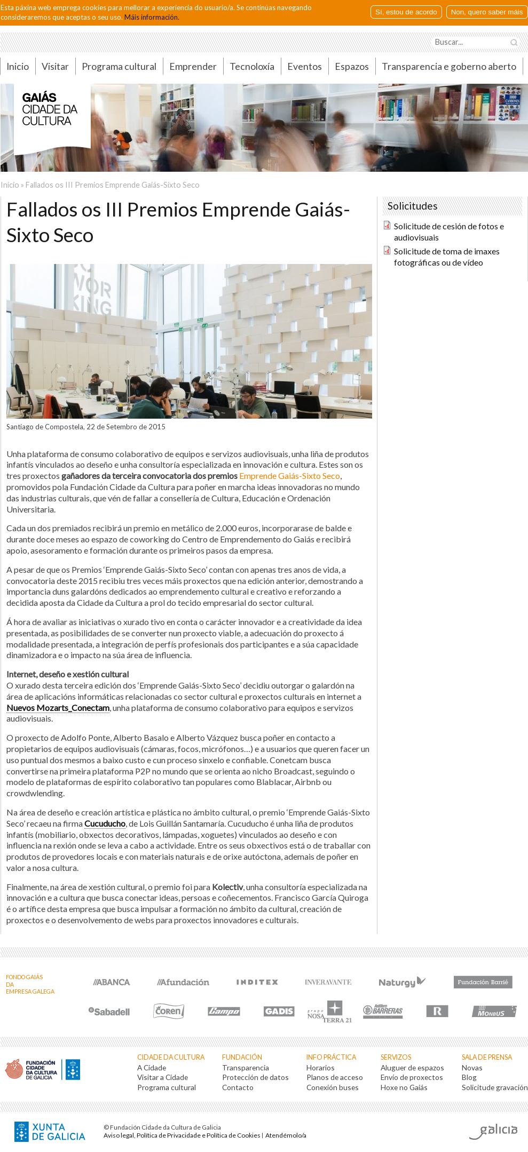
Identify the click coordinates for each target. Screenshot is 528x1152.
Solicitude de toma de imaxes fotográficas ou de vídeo (447, 256)
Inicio (10, 184)
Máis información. (151, 17)
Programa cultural (119, 66)
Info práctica (331, 1057)
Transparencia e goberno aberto (449, 66)
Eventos (304, 66)
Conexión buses (332, 1087)
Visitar (55, 66)
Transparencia (245, 1067)
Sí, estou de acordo (406, 12)
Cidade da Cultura (170, 1057)
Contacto (238, 1087)
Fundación (242, 1057)
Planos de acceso (334, 1077)
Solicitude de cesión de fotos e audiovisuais (449, 231)
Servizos (396, 1057)
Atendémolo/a (285, 1135)
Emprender (193, 66)
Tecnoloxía (252, 66)
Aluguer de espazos (412, 1067)
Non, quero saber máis (487, 12)
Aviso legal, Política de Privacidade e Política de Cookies (182, 1135)
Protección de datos (255, 1077)
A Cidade (151, 1067)
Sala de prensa (487, 1057)
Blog (469, 1077)
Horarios (320, 1067)
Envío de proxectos (412, 1077)
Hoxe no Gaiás (404, 1087)
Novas (472, 1067)
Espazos (352, 66)
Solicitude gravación (495, 1087)
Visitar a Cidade (162, 1077)
